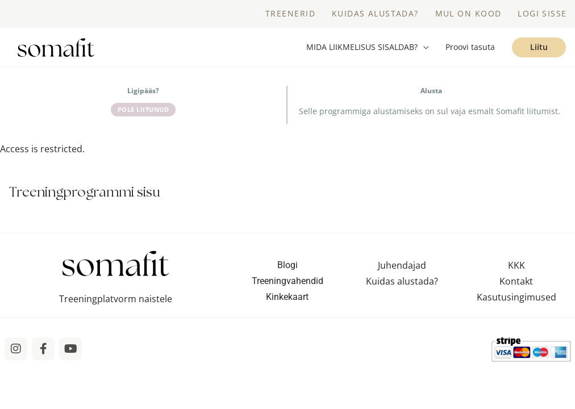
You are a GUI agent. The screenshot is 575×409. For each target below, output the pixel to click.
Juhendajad (402, 267)
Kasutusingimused (516, 299)
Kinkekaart (287, 299)
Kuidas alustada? (402, 283)
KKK (516, 267)
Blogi (287, 267)
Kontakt (516, 283)
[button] (367, 49)
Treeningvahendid (287, 283)
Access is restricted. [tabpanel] (42, 151)
